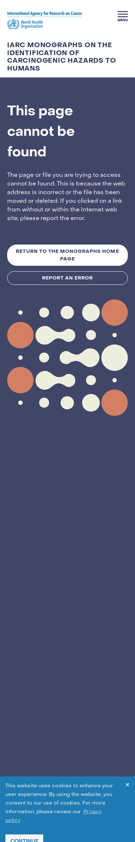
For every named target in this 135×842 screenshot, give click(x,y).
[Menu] (123, 16)
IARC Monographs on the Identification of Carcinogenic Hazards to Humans (61, 56)
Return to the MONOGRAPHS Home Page (67, 255)
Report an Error (67, 278)
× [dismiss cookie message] (127, 786)
